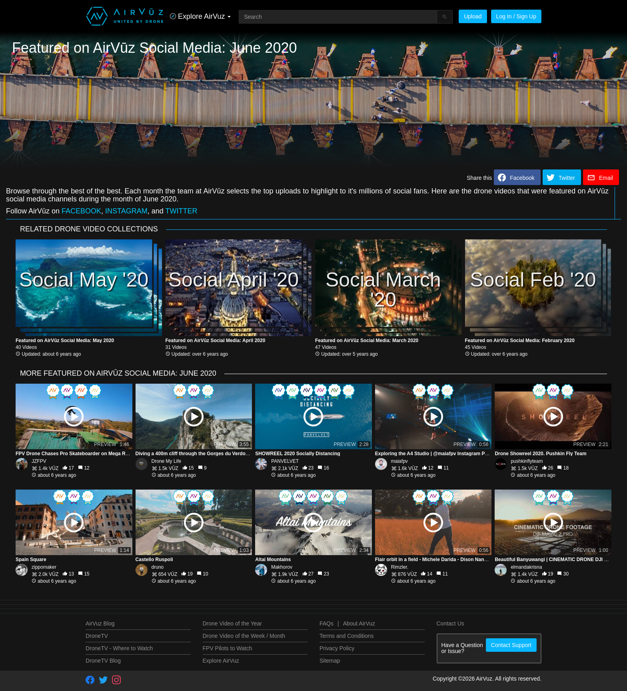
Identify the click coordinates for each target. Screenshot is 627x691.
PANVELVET (285, 461)
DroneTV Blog (103, 660)
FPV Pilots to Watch (227, 648)
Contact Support (511, 645)
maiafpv (399, 461)
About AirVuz (359, 623)
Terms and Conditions (346, 636)
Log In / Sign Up (516, 16)
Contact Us (450, 623)
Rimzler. (399, 567)
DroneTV (97, 636)
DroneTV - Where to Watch (119, 648)
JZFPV (39, 461)
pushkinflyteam (527, 461)
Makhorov (281, 567)
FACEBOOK (81, 211)
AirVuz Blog (100, 623)
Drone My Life (167, 461)
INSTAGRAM (126, 211)
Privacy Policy (336, 648)
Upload (472, 16)
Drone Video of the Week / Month (244, 636)
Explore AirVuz (221, 660)
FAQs (326, 623)
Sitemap (329, 660)
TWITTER (182, 211)
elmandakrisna (526, 567)
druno (158, 567)
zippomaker (44, 567)
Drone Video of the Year (232, 623)
